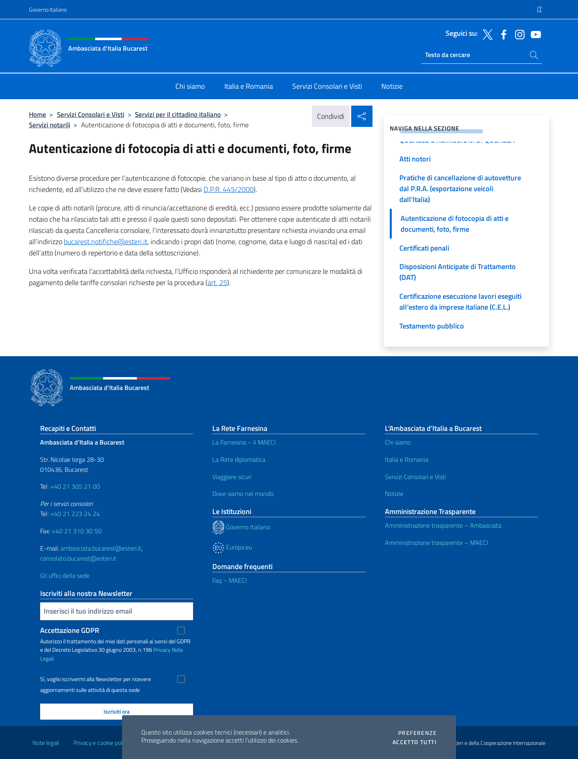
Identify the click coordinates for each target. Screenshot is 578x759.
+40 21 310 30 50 (77, 531)
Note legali (46, 742)
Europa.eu (232, 547)
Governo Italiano (48, 9)
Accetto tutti (415, 742)
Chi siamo (398, 442)
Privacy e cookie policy (101, 742)
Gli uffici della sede (65, 575)
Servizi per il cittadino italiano (178, 114)
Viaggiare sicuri (231, 477)
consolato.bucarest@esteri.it (78, 558)
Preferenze (417, 733)
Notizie (394, 493)
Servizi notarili (49, 125)
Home (37, 114)
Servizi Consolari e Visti (90, 114)
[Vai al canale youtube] (534, 34)
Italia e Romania (406, 459)
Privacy (162, 649)
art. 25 (217, 282)
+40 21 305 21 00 (75, 486)
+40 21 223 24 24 (75, 513)
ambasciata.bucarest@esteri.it (101, 548)
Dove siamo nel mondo (242, 493)
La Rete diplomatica (238, 459)
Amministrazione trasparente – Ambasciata (443, 525)
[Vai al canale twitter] (486, 34)
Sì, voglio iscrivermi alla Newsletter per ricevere (95, 679)
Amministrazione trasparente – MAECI (436, 542)
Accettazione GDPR (69, 630)
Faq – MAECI (229, 580)
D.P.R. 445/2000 (229, 189)
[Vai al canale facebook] (502, 34)
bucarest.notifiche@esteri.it (105, 241)
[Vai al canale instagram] (518, 34)
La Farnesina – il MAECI (244, 442)
